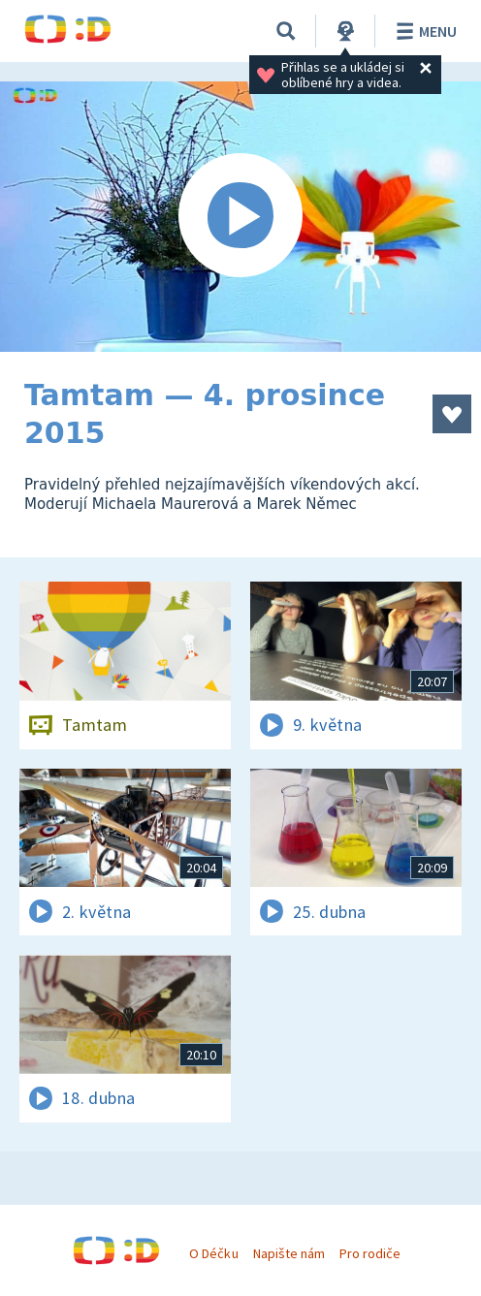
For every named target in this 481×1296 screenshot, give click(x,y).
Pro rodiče (370, 1253)
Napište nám (289, 1253)
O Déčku (213, 1253)
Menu (423, 31)
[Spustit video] (240, 216)
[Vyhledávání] (286, 31)
